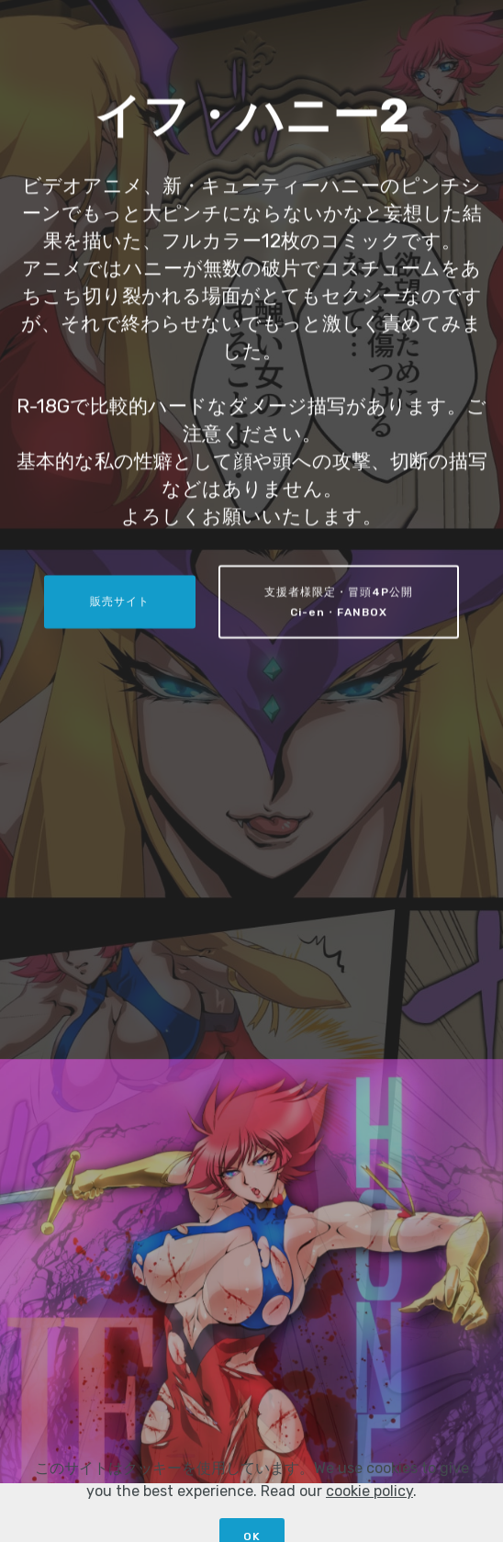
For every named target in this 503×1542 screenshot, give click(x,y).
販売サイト (120, 602)
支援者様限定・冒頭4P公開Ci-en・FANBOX (338, 603)
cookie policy (369, 1518)
